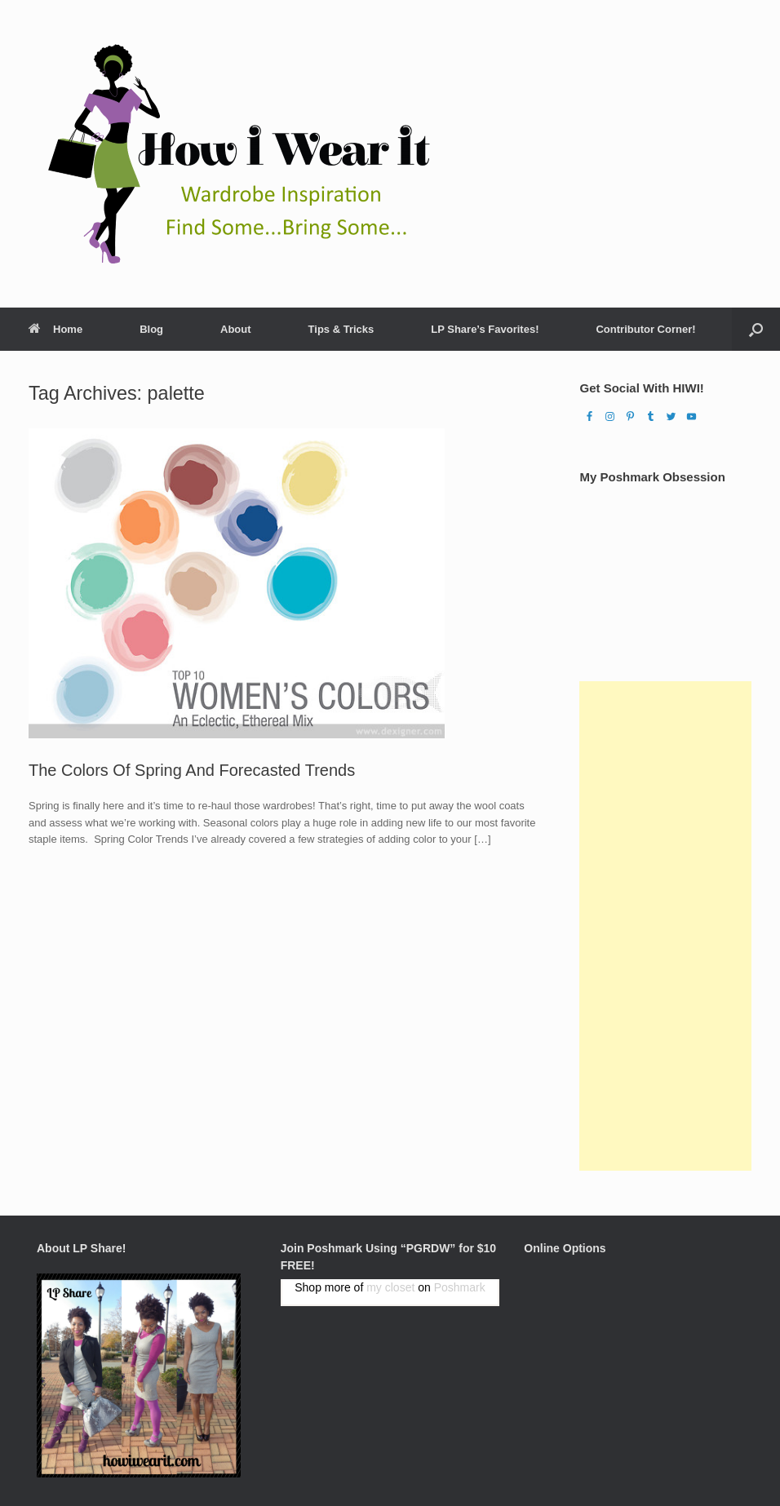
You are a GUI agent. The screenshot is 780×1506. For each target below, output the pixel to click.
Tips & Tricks (341, 329)
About (235, 329)
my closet (390, 1287)
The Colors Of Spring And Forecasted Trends (192, 770)
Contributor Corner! (645, 329)
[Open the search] (756, 329)
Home (55, 329)
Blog (151, 329)
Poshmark (459, 1287)
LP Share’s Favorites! (484, 329)
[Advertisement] (665, 926)
